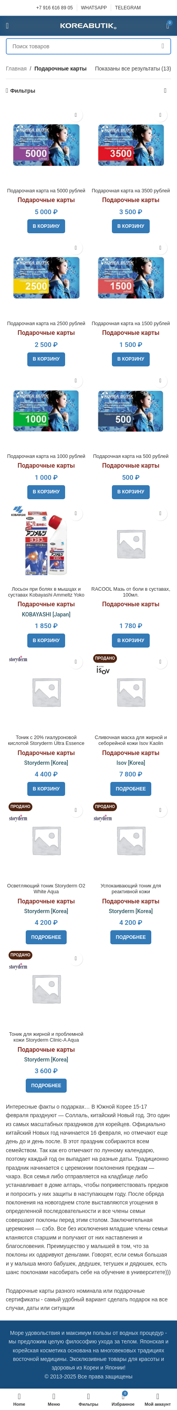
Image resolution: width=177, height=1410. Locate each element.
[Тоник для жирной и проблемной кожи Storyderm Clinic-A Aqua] (46, 988)
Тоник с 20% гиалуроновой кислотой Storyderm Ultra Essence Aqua (46, 743)
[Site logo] (88, 25)
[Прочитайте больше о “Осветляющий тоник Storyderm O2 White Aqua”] (46, 937)
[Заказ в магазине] (165, 91)
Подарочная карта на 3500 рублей (131, 191)
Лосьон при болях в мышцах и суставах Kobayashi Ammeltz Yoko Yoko (46, 595)
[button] (46, 226)
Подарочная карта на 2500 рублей (46, 323)
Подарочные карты (46, 200)
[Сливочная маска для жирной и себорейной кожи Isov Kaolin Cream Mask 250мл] (130, 691)
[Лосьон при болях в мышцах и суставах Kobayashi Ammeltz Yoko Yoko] (46, 543)
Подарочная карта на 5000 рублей (46, 191)
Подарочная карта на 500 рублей (131, 456)
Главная (16, 68)
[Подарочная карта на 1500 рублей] (130, 277)
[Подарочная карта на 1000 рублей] (46, 410)
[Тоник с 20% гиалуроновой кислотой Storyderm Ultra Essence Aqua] (46, 691)
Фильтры (22, 91)
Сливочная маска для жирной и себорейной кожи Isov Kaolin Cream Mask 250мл (131, 743)
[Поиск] (88, 46)
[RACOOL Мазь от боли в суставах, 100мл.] (130, 543)
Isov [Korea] (131, 763)
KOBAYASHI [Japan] (46, 614)
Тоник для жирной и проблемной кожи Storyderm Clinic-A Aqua (46, 1037)
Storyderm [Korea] (46, 763)
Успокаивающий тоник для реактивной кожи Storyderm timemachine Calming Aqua (130, 894)
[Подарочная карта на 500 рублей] (130, 410)
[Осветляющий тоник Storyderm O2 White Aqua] (46, 840)
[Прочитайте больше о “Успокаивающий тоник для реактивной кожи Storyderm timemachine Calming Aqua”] (130, 937)
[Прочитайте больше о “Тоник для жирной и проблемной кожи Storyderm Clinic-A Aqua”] (46, 1086)
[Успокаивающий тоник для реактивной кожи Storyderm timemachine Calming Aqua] (130, 840)
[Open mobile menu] (7, 25)
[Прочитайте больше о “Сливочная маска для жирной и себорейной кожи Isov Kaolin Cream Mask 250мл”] (130, 789)
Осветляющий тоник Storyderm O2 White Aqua (46, 888)
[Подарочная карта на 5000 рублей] (46, 144)
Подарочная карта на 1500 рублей (131, 323)
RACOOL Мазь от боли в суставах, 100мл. (130, 592)
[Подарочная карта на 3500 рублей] (130, 144)
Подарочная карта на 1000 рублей (46, 456)
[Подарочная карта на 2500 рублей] (46, 277)
